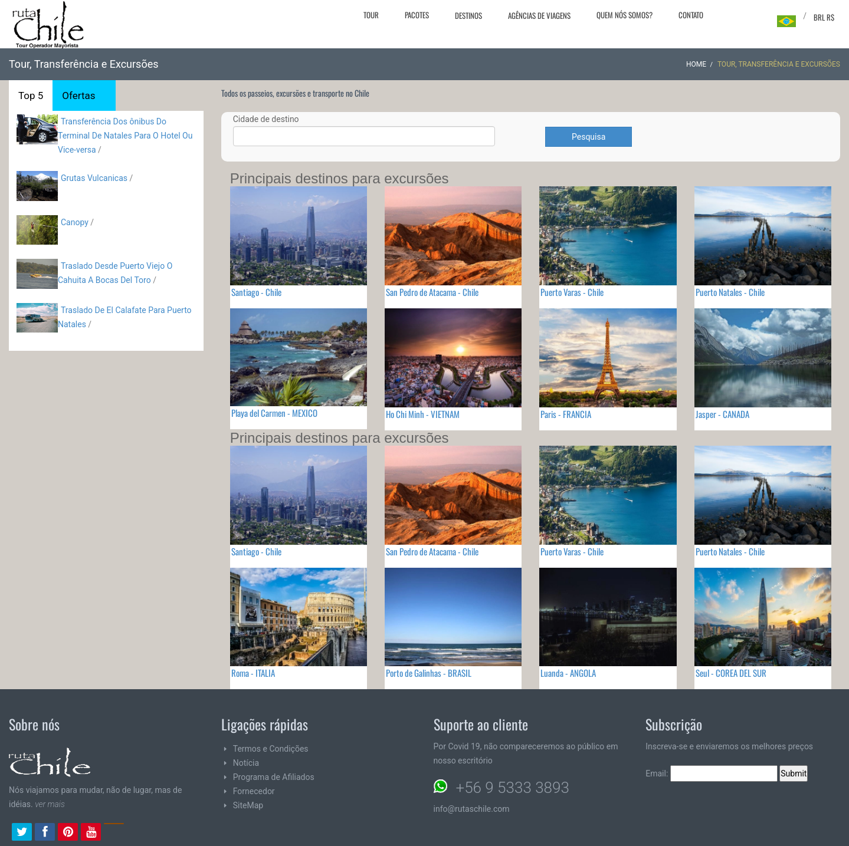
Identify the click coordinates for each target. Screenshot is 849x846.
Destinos (468, 15)
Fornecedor (254, 791)
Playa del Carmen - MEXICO (274, 412)
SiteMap (248, 805)
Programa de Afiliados (273, 777)
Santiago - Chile (256, 291)
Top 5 (30, 95)
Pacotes (417, 15)
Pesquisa (588, 136)
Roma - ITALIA (253, 672)
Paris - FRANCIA (565, 413)
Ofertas (78, 95)
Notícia (246, 763)
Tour (371, 15)
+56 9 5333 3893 (512, 787)
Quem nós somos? (624, 15)
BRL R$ (824, 17)
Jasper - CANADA (722, 413)
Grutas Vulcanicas (95, 178)
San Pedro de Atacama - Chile (432, 291)
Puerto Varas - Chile (572, 291)
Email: (711, 773)
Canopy (74, 222)
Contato (690, 15)
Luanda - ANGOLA (568, 672)
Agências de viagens (539, 15)
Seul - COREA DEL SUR (731, 672)
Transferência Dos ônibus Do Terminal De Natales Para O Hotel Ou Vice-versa (125, 135)
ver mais (50, 804)
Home (696, 64)
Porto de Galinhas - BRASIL (428, 672)
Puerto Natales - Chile (730, 291)
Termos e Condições (271, 748)
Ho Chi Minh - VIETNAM (423, 413)
